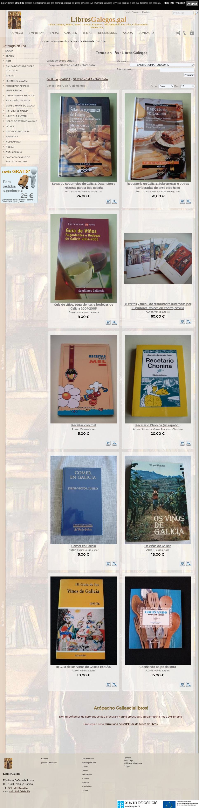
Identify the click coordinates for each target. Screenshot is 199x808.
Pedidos (85, 782)
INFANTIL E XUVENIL (16, 116)
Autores (70, 33)
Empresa (35, 33)
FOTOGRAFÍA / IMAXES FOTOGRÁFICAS (17, 88)
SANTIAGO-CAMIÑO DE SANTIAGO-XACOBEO (18, 159)
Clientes (85, 779)
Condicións (87, 786)
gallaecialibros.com (49, 763)
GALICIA (9, 50)
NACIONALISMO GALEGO (18, 131)
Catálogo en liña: (15, 46)
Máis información (174, 2)
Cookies (127, 766)
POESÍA (10, 147)
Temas (87, 33)
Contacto (146, 33)
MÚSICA (10, 126)
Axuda (128, 33)
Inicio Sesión (132, 12)
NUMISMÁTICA (13, 141)
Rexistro (146, 12)
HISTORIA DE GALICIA (17, 111)
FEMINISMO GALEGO (16, 81)
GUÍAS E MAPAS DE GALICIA (20, 105)
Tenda (53, 33)
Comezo (17, 33)
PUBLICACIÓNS (14, 152)
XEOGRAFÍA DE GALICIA (18, 100)
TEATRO (10, 56)
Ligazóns (127, 758)
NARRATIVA (12, 136)
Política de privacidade (133, 763)
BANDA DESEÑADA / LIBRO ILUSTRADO (20, 68)
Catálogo (52, 79)
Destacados (87, 775)
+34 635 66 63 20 (19, 791)
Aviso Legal (128, 761)
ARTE (9, 61)
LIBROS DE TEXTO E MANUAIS (21, 121)
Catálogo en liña (59, 41)
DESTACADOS (107, 33)
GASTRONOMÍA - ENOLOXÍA (20, 95)
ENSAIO (10, 75)
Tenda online (88, 759)
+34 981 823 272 (18, 787)
